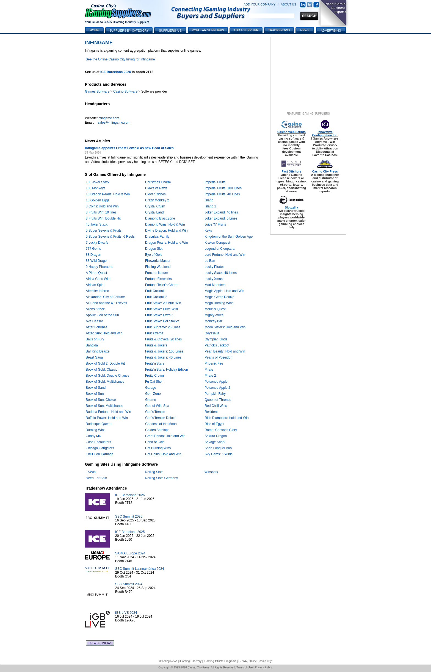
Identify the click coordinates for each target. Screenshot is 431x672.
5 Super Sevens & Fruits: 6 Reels (110, 236)
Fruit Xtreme (154, 333)
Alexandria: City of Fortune (105, 297)
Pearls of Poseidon (218, 357)
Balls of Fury (95, 339)
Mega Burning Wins (219, 303)
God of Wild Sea (157, 406)
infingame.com (108, 118)
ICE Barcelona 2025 (130, 532)
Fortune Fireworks (158, 279)
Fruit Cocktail (154, 291)
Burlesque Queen (98, 424)
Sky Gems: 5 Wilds (218, 454)
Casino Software (125, 91)
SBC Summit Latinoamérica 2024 (139, 569)
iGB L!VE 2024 (126, 613)
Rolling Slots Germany (161, 478)
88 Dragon (93, 255)
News (305, 30)
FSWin (91, 472)
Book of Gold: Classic (101, 369)
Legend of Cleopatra (219, 249)
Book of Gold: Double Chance (107, 375)
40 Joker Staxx (96, 224)
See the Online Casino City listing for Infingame (120, 59)
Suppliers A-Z (170, 30)
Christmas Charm (158, 182)
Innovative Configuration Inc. (325, 133)
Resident (211, 412)
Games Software (97, 91)
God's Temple (155, 412)
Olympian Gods (216, 339)
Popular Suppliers (208, 30)
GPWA (243, 661)
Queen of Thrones (218, 400)
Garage (150, 388)
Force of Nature (156, 273)
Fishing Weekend (158, 267)
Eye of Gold (153, 255)
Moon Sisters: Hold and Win (225, 327)
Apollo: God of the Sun (102, 315)
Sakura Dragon (216, 436)
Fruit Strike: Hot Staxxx (162, 321)
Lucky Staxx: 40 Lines (221, 273)
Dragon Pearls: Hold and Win (166, 243)
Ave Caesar (94, 321)
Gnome (150, 400)
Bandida (92, 345)
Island (209, 200)
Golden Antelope (157, 430)
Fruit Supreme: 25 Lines (162, 327)
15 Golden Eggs (97, 200)
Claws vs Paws (156, 188)
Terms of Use (244, 667)
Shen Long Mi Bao (218, 448)
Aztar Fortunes (96, 327)
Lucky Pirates (214, 267)
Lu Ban (210, 261)
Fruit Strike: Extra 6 (159, 315)
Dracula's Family (157, 236)
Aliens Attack (95, 309)
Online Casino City (260, 661)
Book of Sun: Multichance (104, 406)
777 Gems (93, 249)
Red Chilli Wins (216, 406)
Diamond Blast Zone (160, 218)
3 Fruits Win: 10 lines (101, 212)
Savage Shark (215, 442)
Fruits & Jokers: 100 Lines (164, 351)
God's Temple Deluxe (160, 418)
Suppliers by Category (128, 30)
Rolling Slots (154, 472)
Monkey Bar (213, 321)
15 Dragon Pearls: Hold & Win (108, 194)
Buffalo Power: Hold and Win (107, 418)
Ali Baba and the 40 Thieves (106, 303)
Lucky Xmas (213, 279)
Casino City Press (325, 171)
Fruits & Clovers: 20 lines (163, 339)
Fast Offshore (292, 171)
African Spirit (95, 285)
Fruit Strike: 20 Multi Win (163, 303)
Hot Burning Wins (158, 448)
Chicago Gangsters (100, 448)
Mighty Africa (214, 315)
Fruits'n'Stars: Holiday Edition (166, 369)
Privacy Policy (263, 667)
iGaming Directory (190, 661)
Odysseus (212, 333)
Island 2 (210, 206)
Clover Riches (155, 194)
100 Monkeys (95, 188)
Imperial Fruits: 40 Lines (222, 194)
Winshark (211, 472)
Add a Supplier (246, 30)
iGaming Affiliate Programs (220, 661)
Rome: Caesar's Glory (221, 430)
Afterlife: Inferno (97, 291)
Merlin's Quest (215, 309)
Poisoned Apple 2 (217, 388)
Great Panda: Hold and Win (165, 436)
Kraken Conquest (217, 243)
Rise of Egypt (214, 424)
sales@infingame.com (114, 122)
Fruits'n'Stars (154, 363)
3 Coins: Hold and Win (102, 206)
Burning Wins (95, 430)
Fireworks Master (157, 261)
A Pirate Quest (96, 273)
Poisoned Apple (216, 382)
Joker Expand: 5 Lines (221, 218)
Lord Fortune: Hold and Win (225, 255)
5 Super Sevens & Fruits (103, 230)
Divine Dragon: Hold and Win (166, 230)
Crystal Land (154, 212)
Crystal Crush (155, 206)
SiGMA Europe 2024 (130, 553)
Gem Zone (153, 394)
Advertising (331, 30)
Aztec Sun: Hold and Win (104, 333)
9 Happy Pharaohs (99, 267)
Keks (208, 230)
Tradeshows (279, 30)
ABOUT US (288, 4)
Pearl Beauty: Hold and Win (225, 351)
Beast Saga (94, 357)
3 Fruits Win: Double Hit (103, 218)
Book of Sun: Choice (101, 400)
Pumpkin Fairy (215, 394)
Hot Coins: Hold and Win (163, 454)
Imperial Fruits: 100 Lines (223, 188)
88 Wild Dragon (97, 261)
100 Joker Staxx (97, 182)
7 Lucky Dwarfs (97, 243)
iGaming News (168, 661)
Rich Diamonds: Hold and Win (226, 418)
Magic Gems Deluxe (219, 297)
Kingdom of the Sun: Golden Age (229, 236)
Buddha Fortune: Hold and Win (108, 412)
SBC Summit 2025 (128, 516)
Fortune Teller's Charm (161, 285)
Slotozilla (291, 207)
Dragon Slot (153, 249)
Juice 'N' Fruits (215, 224)
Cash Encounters (98, 442)
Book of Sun (95, 394)
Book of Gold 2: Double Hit (105, 363)
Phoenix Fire (214, 363)
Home (94, 30)
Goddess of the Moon (161, 424)
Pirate (209, 369)
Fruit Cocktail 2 (156, 297)
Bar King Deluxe (98, 351)
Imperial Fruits (215, 182)
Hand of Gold (155, 442)
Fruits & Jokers (156, 345)
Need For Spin (96, 478)
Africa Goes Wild (98, 279)
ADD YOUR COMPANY (259, 4)
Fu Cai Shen (154, 382)
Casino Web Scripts (291, 132)
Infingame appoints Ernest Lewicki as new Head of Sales (129, 148)
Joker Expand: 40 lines (221, 212)
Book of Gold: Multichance (105, 382)
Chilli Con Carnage (100, 454)
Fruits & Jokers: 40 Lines (163, 357)
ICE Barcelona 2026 (115, 72)
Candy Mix (93, 436)
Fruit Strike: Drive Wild (161, 309)
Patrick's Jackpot (217, 345)
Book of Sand (96, 388)
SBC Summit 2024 (128, 584)
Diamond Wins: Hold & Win (165, 224)
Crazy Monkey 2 (157, 200)
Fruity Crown (154, 375)
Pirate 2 (210, 375)
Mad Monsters (215, 285)
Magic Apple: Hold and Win (224, 291)
